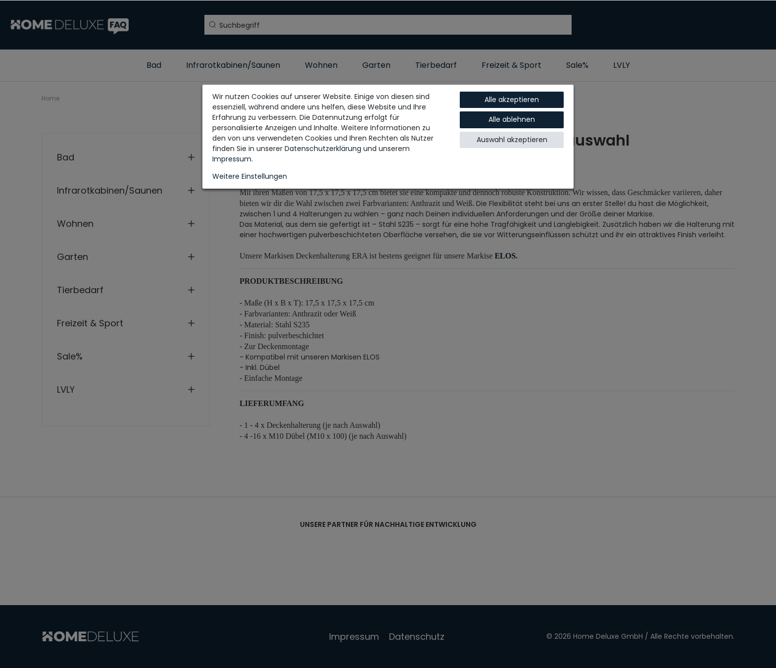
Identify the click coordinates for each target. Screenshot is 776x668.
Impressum (231, 159)
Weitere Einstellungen (249, 176)
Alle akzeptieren (512, 99)
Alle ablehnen (511, 119)
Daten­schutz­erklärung (323, 149)
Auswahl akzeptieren (512, 140)
